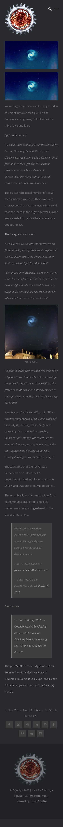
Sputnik (9, 135)
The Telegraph (14, 234)
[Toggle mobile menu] (56, 9)
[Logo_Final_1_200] (29, 754)
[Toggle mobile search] (50, 9)
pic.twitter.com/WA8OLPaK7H (31, 570)
